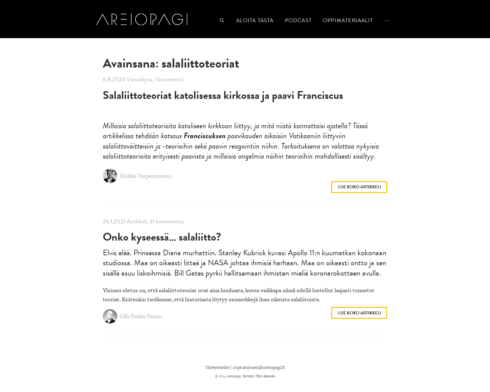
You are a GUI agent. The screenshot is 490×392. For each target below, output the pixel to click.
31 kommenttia (166, 221)
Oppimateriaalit (348, 20)
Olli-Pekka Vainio (132, 316)
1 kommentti (169, 79)
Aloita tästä (254, 20)
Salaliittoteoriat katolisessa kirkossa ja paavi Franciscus (223, 95)
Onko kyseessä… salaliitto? (162, 236)
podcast (298, 20)
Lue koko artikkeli (359, 187)
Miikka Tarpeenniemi (137, 176)
